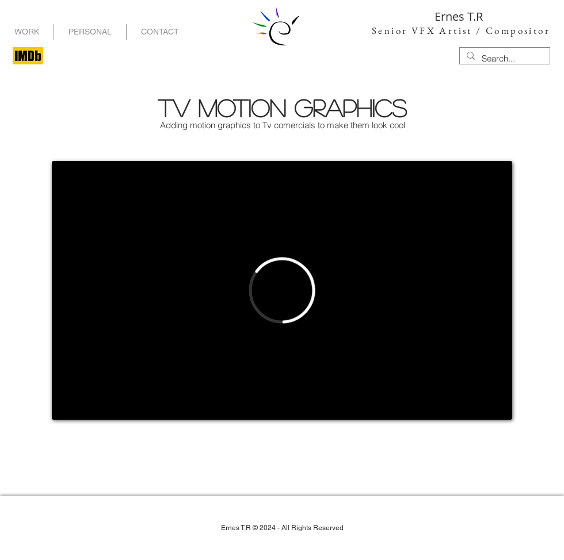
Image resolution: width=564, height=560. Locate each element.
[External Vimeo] (282, 290)
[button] (90, 32)
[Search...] (503, 58)
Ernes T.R (459, 16)
